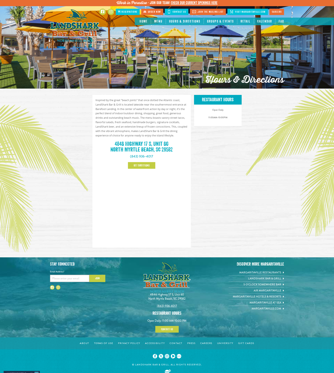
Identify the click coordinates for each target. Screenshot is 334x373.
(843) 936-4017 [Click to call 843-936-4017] (141, 156)
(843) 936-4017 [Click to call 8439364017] (167, 306)
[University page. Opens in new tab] (225, 343)
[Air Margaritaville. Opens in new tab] (256, 290)
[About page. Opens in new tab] (84, 343)
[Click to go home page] (75, 25)
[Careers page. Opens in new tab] (206, 343)
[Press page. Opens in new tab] (191, 343)
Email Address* (57, 271)
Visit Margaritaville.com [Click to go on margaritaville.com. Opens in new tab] (248, 12)
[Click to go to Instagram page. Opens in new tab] (111, 12)
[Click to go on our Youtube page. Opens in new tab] (173, 356)
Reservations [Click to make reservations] (127, 11)
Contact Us (167, 329)
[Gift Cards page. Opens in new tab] (246, 343)
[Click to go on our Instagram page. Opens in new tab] (167, 356)
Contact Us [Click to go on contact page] (176, 12)
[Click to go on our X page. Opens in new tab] (161, 356)
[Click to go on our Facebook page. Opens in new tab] (155, 356)
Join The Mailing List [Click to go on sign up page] (207, 12)
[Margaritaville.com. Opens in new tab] (256, 309)
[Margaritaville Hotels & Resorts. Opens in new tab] (256, 296)
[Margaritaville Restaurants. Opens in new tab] (256, 272)
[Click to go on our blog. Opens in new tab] (179, 356)
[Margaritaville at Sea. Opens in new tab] (256, 302)
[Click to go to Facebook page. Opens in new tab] (102, 12)
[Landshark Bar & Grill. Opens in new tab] (256, 278)
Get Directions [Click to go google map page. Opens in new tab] (142, 165)
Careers (277, 12)
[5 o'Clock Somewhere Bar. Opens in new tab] (256, 284)
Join (97, 278)
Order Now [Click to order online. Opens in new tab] (152, 11)
